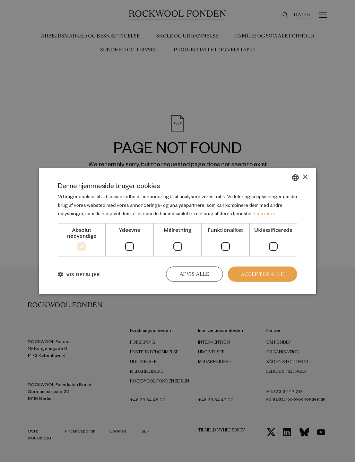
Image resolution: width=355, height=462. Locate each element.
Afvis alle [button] (193, 274)
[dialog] (177, 231)
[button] (79, 274)
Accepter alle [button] (262, 274)
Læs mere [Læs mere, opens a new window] (264, 213)
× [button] (305, 176)
